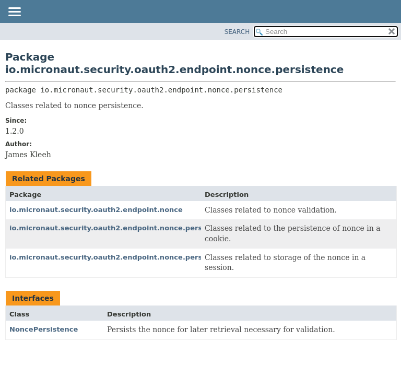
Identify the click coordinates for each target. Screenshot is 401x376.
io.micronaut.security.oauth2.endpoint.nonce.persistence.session (135, 257)
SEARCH (237, 32)
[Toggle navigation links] (14, 12)
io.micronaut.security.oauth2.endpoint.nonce (96, 210)
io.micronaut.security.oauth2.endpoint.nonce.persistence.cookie (133, 228)
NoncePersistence (43, 329)
